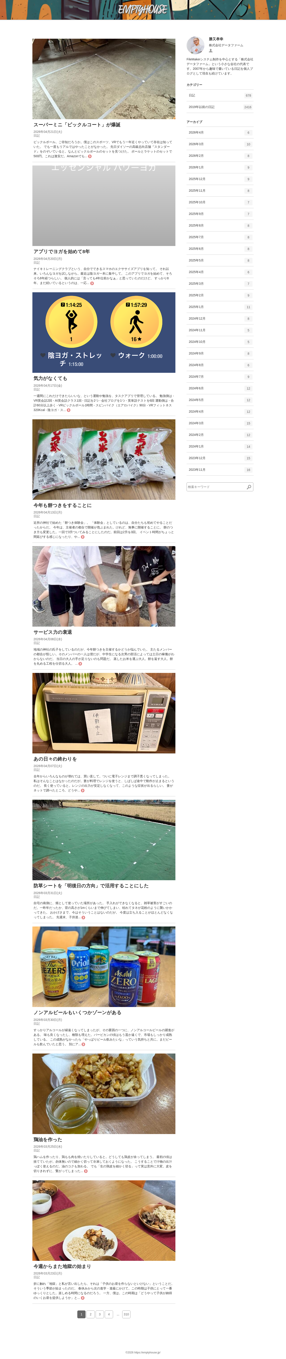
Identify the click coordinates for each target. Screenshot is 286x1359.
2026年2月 (220, 157)
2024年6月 (220, 390)
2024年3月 (220, 425)
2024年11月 (220, 332)
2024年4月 (220, 413)
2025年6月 (220, 250)
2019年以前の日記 (220, 108)
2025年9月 (220, 215)
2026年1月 (220, 169)
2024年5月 (220, 401)
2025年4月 (220, 273)
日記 (220, 97)
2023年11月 (220, 471)
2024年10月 (220, 343)
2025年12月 (220, 180)
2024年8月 (220, 367)
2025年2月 (220, 297)
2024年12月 (220, 320)
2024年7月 (220, 378)
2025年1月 (220, 308)
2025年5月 (220, 262)
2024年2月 (220, 436)
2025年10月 (220, 204)
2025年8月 (220, 227)
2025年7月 (220, 239)
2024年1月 (220, 448)
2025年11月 (220, 192)
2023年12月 (220, 460)
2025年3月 (220, 285)
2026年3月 (220, 146)
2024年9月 (220, 355)
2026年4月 (220, 134)
